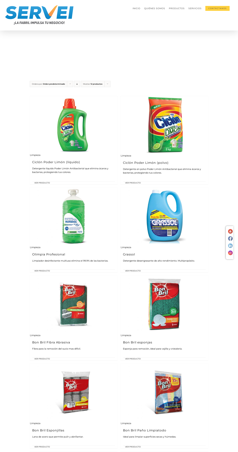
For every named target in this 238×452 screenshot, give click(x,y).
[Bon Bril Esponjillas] (73, 393)
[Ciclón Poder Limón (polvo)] (164, 125)
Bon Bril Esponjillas (48, 430)
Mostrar (92, 84)
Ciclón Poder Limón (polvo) (146, 163)
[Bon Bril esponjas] (164, 305)
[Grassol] (164, 217)
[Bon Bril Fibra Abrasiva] (73, 305)
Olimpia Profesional (48, 254)
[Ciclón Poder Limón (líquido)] (73, 124)
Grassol (129, 254)
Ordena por (48, 84)
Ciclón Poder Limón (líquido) (56, 162)
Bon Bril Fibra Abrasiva (51, 342)
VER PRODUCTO (42, 183)
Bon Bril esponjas (137, 342)
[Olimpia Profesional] (73, 217)
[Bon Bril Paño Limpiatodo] (164, 393)
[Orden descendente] (77, 84)
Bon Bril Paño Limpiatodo (144, 430)
